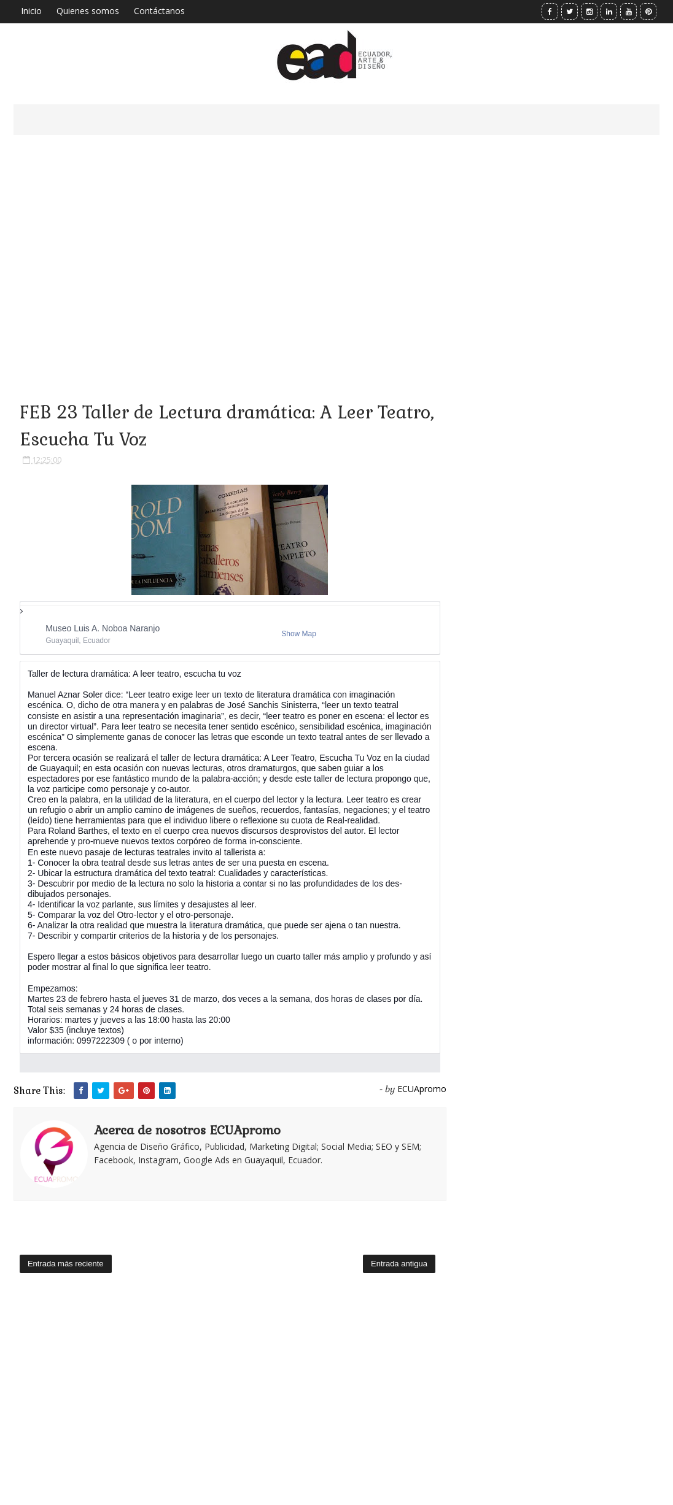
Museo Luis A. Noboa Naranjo (102, 628)
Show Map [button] (298, 633)
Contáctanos (159, 11)
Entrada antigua (399, 1263)
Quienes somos (87, 11)
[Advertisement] (230, 251)
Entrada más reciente (66, 1263)
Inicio (31, 11)
